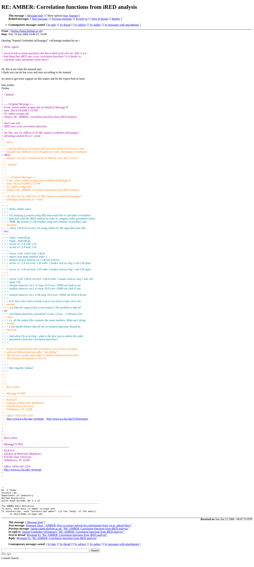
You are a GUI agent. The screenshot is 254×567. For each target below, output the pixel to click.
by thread (65, 24)
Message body (35, 15)
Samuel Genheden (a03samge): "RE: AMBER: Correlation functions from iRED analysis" (73, 537)
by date (52, 24)
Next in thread (100, 18)
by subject (80, 24)
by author (95, 24)
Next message (40, 18)
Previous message (62, 18)
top (66, 15)
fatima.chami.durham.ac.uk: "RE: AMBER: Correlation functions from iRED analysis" (80, 534)
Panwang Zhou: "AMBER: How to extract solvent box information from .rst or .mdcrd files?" (79, 531)
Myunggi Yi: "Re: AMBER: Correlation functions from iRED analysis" (67, 540)
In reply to (82, 18)
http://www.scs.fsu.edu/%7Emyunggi (67, 418)
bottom (73, 15)
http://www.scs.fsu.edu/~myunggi (25, 418)
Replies (116, 18)
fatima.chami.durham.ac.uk (26, 30)
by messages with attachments (122, 24)
